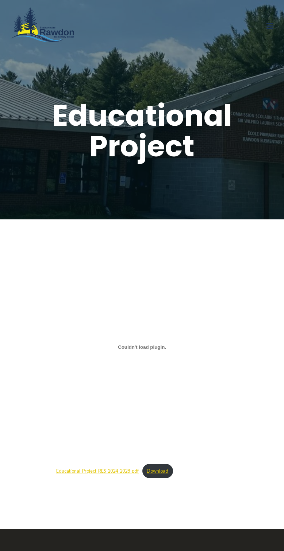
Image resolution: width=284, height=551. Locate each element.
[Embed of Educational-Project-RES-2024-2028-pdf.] (142, 347)
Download (157, 471)
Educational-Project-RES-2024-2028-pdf (97, 471)
